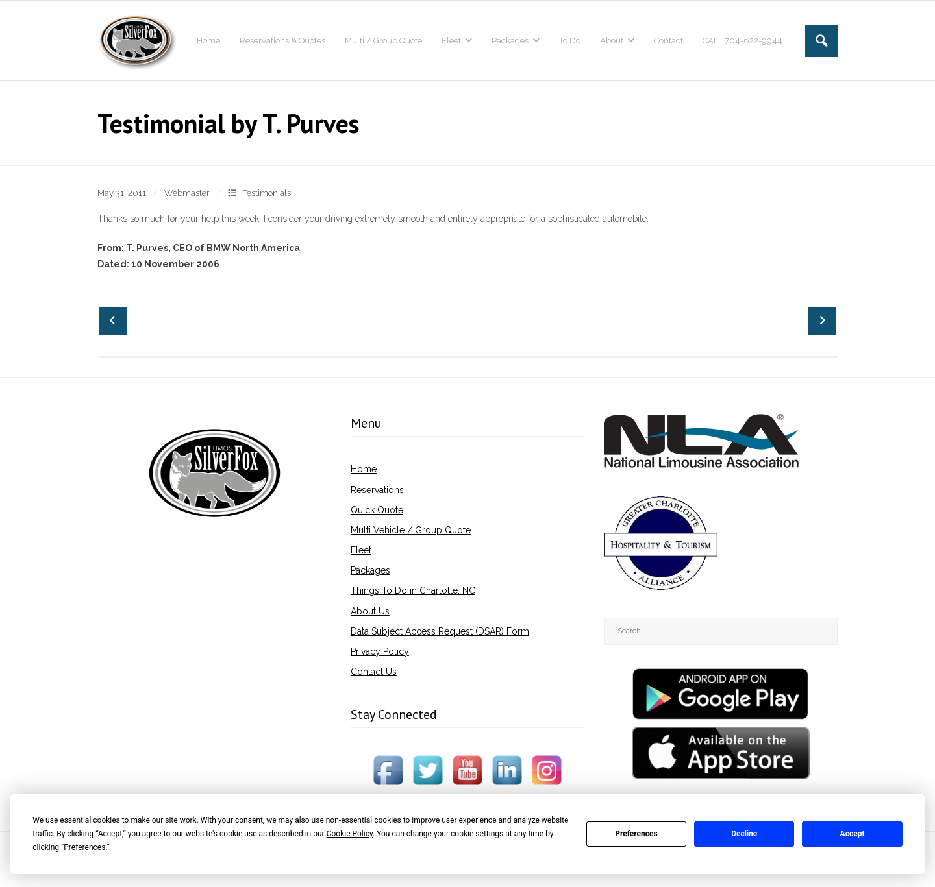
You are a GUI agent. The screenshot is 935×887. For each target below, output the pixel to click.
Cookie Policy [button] (350, 833)
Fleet (361, 550)
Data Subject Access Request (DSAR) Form (440, 631)
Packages (370, 570)
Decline (744, 833)
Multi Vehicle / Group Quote (411, 530)
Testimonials (267, 193)
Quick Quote (377, 510)
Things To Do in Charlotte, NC (413, 590)
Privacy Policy (380, 651)
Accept (852, 833)
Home (364, 469)
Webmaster (187, 193)
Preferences (636, 833)
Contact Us (374, 671)
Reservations (377, 490)
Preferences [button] (84, 847)
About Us (370, 611)
